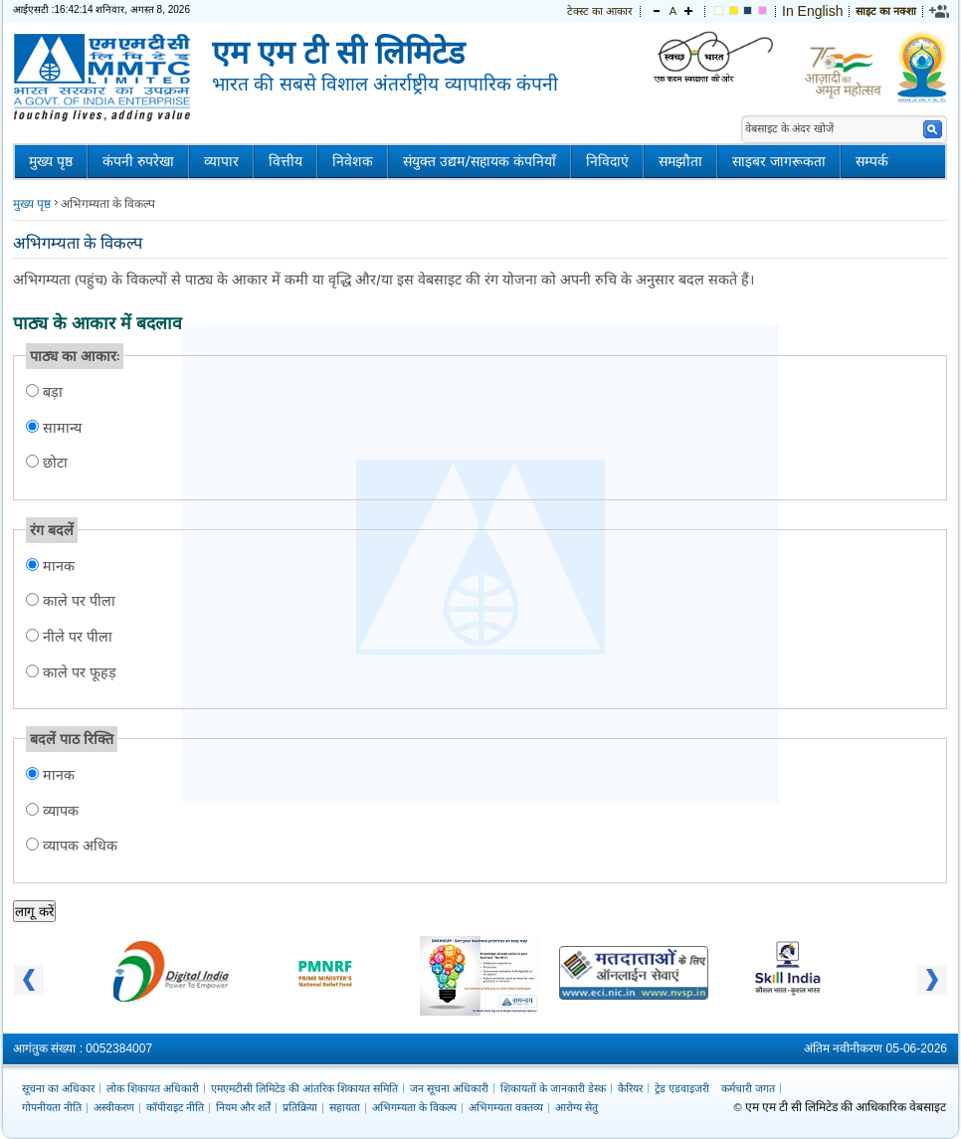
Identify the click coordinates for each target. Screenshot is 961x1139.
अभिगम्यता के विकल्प (414, 1107)
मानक (57, 565)
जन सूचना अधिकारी (449, 1088)
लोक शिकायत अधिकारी (152, 1088)
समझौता (680, 161)
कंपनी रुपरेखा (138, 161)
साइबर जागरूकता (779, 161)
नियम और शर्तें (243, 1107)
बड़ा (51, 391)
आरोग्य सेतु (576, 1107)
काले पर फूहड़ (77, 672)
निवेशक (352, 161)
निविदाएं (607, 161)
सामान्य (62, 427)
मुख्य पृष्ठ (51, 161)
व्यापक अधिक (78, 845)
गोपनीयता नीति (52, 1107)
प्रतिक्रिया (300, 1107)
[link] (940, 11)
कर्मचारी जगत (748, 1088)
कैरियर (630, 1088)
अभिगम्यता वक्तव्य (506, 1107)
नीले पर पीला (75, 636)
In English (812, 11)
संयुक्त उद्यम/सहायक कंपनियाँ (479, 161)
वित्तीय (285, 161)
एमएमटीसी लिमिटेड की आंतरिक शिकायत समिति (304, 1088)
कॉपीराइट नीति (175, 1107)
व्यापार (221, 161)
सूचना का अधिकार (58, 1088)
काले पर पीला (77, 600)
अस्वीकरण (114, 1107)
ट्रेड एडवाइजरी (682, 1088)
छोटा (55, 462)
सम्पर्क (872, 161)
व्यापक (59, 810)
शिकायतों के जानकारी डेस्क (553, 1088)
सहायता (344, 1107)
